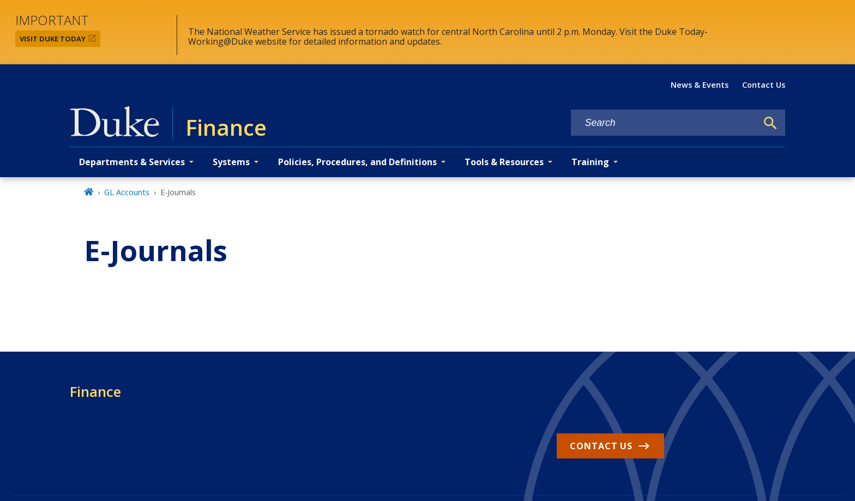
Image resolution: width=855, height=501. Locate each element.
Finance (95, 391)
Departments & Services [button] (132, 162)
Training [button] (590, 162)
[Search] (770, 123)
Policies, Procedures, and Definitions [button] (357, 162)
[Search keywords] (664, 123)
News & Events (699, 85)
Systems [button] (231, 162)
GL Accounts (126, 192)
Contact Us (763, 85)
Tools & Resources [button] (504, 162)
